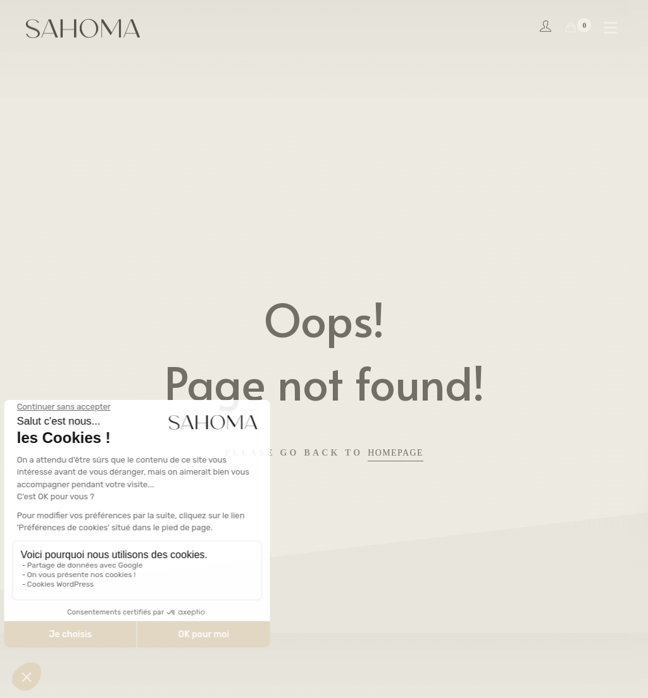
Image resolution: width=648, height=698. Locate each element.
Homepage (395, 453)
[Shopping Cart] (571, 28)
